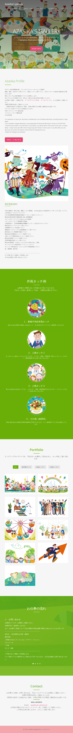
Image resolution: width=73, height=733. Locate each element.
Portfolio (40, 8)
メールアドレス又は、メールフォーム (38, 100)
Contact (64, 8)
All (15, 467)
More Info (36, 49)
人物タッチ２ (54, 467)
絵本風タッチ (26, 467)
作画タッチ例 (28, 8)
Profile (17, 8)
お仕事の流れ (53, 8)
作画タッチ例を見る (14, 140)
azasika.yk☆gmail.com (39, 705)
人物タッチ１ (40, 467)
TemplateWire (45, 729)
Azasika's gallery (14, 4)
